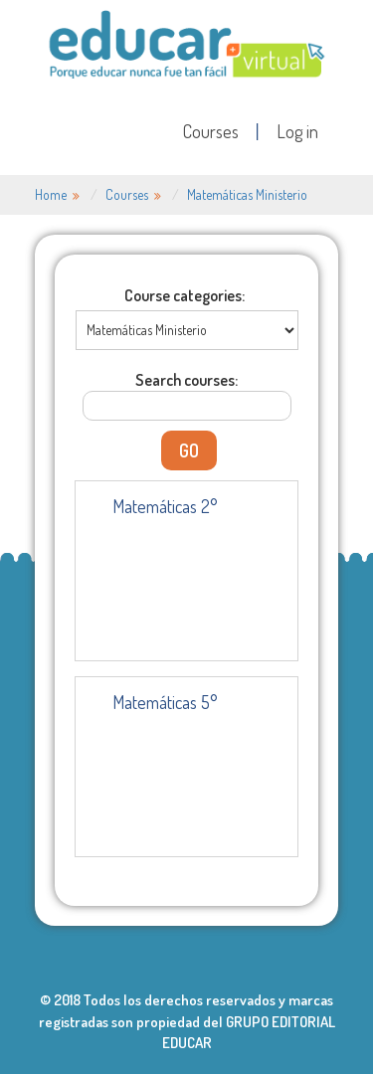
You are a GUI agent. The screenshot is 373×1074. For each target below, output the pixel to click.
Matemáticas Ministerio (247, 194)
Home (51, 194)
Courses (211, 131)
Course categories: (184, 295)
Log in (297, 131)
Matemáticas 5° (165, 702)
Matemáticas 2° (165, 506)
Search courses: (186, 380)
